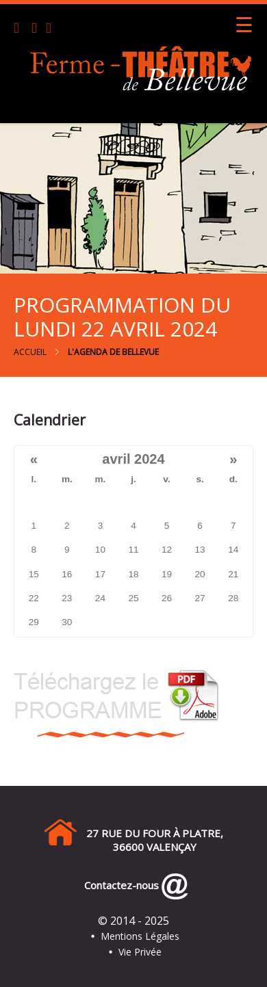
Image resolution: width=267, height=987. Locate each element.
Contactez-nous (119, 885)
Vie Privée (140, 951)
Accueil (30, 352)
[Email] (37, 29)
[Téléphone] (21, 29)
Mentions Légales (140, 936)
